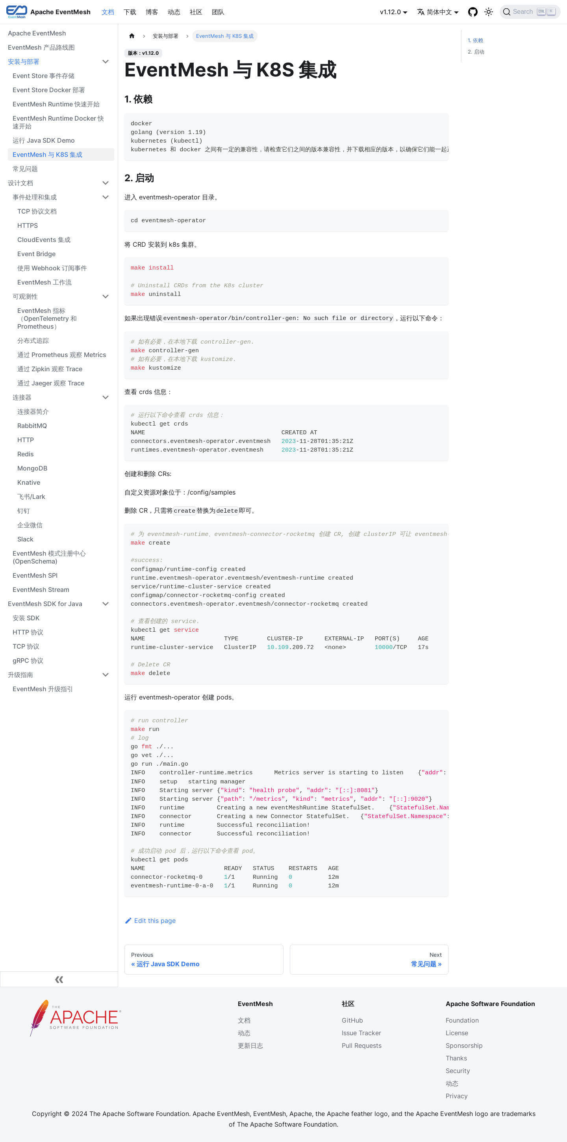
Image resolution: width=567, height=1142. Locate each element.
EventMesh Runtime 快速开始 (56, 104)
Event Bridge (36, 254)
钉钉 (23, 511)
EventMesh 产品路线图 (41, 47)
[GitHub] (472, 12)
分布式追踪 (33, 340)
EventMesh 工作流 (44, 282)
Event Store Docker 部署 (49, 90)
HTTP (25, 440)
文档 (108, 12)
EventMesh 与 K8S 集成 (47, 154)
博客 (152, 12)
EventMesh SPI (35, 575)
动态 (174, 12)
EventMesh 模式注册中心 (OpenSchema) (49, 557)
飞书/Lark (31, 496)
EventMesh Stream (41, 589)
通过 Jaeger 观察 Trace (50, 383)
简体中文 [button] (434, 12)
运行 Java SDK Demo (44, 140)
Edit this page (150, 920)
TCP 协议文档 (37, 211)
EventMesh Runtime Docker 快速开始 (58, 122)
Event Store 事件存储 (43, 76)
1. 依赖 (475, 40)
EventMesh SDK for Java (45, 604)
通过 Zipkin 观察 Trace (49, 369)
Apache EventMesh (37, 33)
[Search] (530, 12)
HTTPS (27, 225)
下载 (130, 12)
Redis (25, 454)
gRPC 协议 (28, 660)
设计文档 (20, 183)
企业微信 (30, 525)
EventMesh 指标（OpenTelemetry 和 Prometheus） (47, 318)
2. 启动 (476, 52)
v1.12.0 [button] (390, 12)
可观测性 (25, 296)
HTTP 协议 (28, 632)
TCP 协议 (26, 646)
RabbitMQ (32, 426)
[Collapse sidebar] (59, 979)
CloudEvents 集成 (43, 240)
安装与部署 (23, 61)
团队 (218, 12)
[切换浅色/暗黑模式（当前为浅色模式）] (488, 12)
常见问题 (25, 169)
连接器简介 (33, 411)
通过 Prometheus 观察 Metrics (61, 355)
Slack (25, 539)
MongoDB (32, 468)
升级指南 (20, 675)
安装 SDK (26, 618)
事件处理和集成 (35, 197)
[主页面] (131, 36)
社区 (196, 12)
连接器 (22, 397)
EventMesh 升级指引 (43, 689)
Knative (28, 482)
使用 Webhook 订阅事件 (52, 268)
